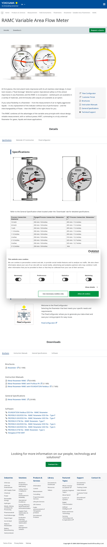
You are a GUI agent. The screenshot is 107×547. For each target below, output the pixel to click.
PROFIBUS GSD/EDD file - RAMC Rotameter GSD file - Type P (31, 418)
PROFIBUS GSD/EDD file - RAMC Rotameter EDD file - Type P (31, 415)
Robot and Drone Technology (67, 512)
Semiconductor (9, 533)
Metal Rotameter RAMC (18, 381)
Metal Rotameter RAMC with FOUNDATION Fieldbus (29, 386)
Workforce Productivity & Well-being (23, 484)
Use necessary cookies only (53, 294)
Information (37, 486)
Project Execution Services (38, 498)
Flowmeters (58, 13)
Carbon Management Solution (23, 527)
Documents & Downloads (52, 483)
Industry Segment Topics (68, 491)
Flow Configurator (89, 93)
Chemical (7, 493)
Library (51, 478)
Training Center (82, 487)
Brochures (86, 101)
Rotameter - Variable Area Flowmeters (77, 13)
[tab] (7, 140)
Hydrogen (7, 503)
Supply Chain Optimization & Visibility (23, 513)
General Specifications (90, 108)
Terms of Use (7, 543)
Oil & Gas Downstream (8, 486)
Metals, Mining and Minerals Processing (8, 508)
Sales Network (81, 490)
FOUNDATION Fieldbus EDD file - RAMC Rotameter (28, 412)
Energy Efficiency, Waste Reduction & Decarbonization (25, 506)
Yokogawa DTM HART (16, 433)
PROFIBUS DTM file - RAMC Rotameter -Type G (26, 430)
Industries (8, 478)
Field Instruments (45, 13)
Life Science (37, 504)
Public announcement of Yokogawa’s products (39, 510)
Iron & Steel (8, 521)
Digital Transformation (67, 503)
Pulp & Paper (8, 518)
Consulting (36, 494)
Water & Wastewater (8, 524)
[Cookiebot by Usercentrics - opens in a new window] (90, 251)
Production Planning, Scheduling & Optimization (23, 520)
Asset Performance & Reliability (23, 495)
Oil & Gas (7, 483)
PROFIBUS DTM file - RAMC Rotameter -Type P (26, 421)
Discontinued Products (37, 516)
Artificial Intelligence (66, 508)
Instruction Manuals (89, 105)
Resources (51, 487)
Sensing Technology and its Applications (67, 518)
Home (7, 13)
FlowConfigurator (49, 323)
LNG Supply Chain (10, 490)
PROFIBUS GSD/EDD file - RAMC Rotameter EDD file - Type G (31, 424)
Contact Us (53, 464)
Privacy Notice (18, 543)
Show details (90, 287)
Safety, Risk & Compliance (23, 490)
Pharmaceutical (9, 512)
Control (35, 488)
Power (6, 496)
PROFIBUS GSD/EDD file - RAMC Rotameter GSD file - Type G (31, 427)
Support (80, 478)
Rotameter (13, 368)
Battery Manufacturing (9, 529)
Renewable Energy (7, 499)
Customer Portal (88, 97)
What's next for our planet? (67, 486)
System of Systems (65, 498)
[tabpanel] (53, 61)
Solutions (22, 478)
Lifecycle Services (38, 502)
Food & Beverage (9, 515)
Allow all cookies (84, 294)
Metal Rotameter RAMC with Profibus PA (25, 383)
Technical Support (89, 112)
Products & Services (18, 13)
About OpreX (66, 495)
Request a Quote (97, 30)
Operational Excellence (22, 501)
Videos (50, 490)
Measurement (32, 13)
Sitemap (28, 543)
